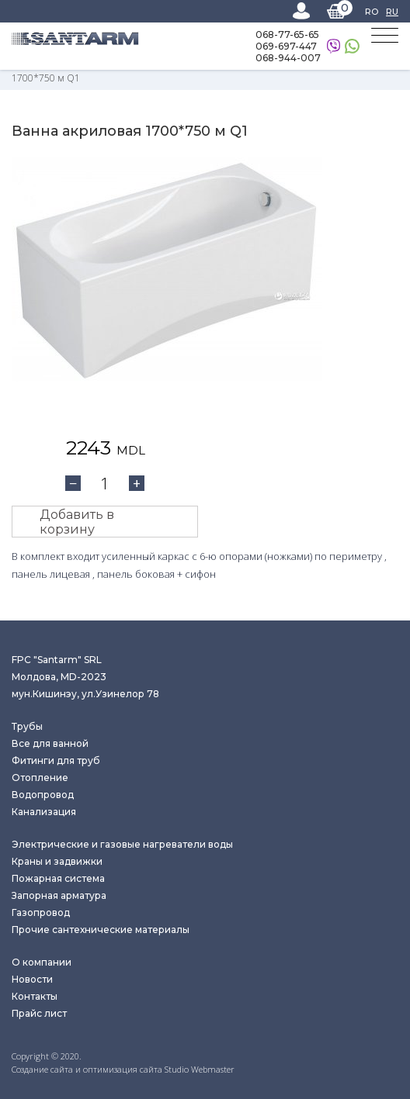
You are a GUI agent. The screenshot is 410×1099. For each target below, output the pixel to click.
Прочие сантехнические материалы (100, 929)
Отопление (40, 777)
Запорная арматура (59, 895)
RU (392, 11)
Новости (32, 979)
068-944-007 (288, 58)
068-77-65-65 (287, 34)
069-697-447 (286, 46)
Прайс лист (39, 1013)
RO (371, 11)
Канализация (44, 811)
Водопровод (43, 794)
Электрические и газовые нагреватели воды (122, 844)
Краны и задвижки (57, 861)
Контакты (34, 996)
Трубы (27, 726)
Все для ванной (50, 743)
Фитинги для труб (56, 760)
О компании (41, 962)
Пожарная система (58, 878)
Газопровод (41, 912)
